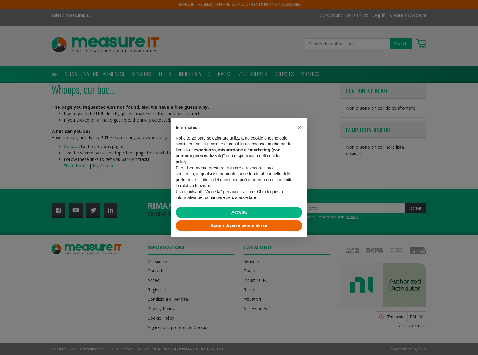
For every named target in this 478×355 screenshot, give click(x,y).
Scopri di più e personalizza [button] (239, 225)
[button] (299, 128)
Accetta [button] (239, 212)
